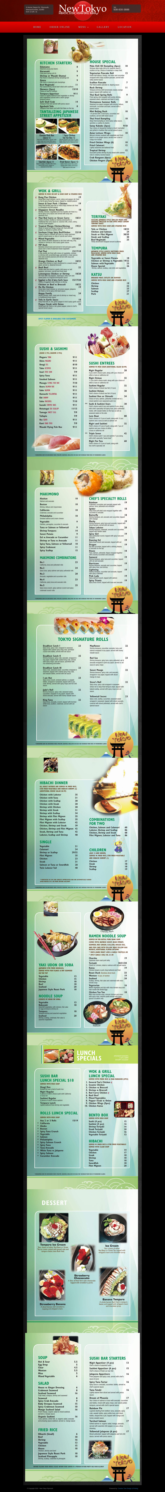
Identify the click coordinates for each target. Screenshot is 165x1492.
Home (37, 27)
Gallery (103, 27)
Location (125, 27)
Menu (84, 27)
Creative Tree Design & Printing (128, 1488)
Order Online (60, 27)
